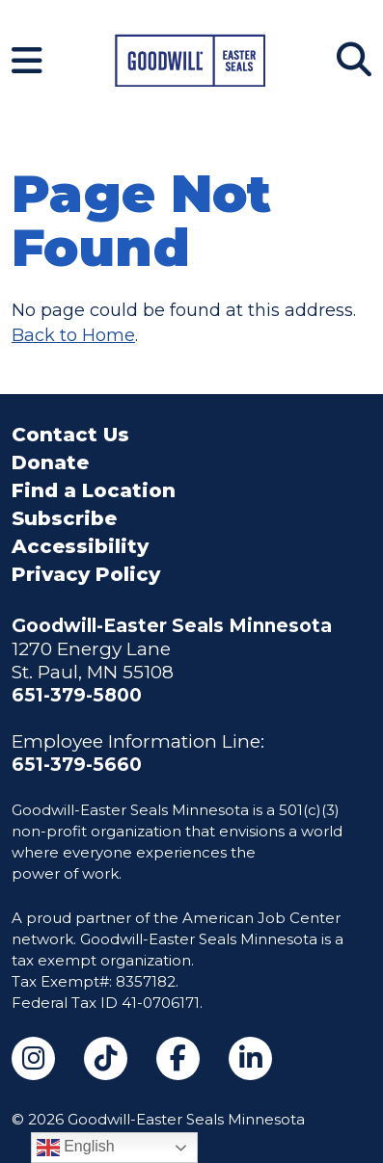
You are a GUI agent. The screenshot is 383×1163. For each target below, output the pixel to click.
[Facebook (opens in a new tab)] (178, 1058)
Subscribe (64, 518)
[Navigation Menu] (27, 60)
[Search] (354, 60)
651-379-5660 (77, 764)
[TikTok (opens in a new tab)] (105, 1058)
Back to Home (73, 335)
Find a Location (94, 490)
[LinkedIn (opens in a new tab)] (250, 1058)
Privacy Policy (86, 574)
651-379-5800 (77, 695)
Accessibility (80, 546)
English (76, 1147)
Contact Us (70, 434)
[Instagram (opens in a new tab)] (33, 1058)
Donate (50, 462)
